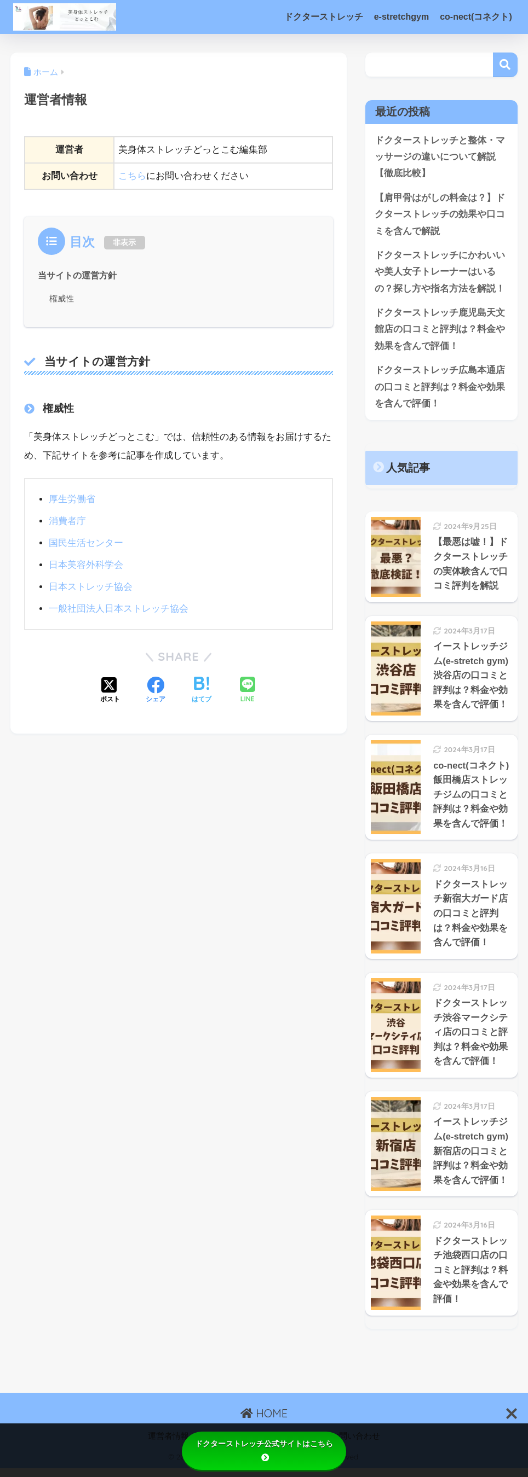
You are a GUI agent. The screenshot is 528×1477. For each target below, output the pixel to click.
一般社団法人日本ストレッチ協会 (118, 608)
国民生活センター (86, 543)
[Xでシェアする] (110, 690)
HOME (264, 1422)
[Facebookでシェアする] (155, 690)
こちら (132, 176)
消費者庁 (67, 521)
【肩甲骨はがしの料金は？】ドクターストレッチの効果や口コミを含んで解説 (440, 215)
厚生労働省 (72, 499)
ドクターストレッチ (323, 16)
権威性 (61, 298)
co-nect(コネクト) (476, 16)
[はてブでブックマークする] (201, 690)
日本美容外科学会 (86, 565)
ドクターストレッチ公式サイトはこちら (264, 1450)
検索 (505, 65)
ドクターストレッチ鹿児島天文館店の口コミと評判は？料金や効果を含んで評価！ (440, 331)
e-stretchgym (401, 16)
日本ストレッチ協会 (91, 587)
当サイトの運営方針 (77, 275)
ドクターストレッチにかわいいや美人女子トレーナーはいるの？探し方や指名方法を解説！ (440, 273)
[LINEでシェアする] (247, 690)
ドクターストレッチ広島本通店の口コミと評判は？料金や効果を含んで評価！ (440, 389)
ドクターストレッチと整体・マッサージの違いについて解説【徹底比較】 (440, 157)
